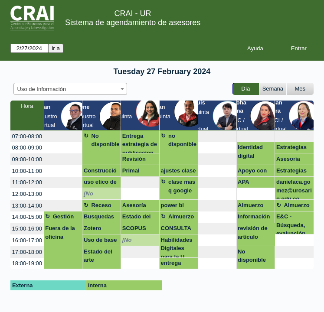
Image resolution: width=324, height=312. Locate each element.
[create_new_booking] (63, 136)
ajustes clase (178, 170)
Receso (101, 205)
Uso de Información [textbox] (41, 89)
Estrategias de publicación (292, 172)
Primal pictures (133, 172)
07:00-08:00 (27, 136)
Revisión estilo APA (136, 160)
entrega (171, 263)
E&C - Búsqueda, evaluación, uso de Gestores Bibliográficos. (293, 223)
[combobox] (70, 89)
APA (243, 182)
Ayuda (255, 48)
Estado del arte (136, 218)
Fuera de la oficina (60, 232)
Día (245, 88)
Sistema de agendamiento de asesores (132, 22)
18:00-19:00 (27, 263)
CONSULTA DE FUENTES (178, 229)
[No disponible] (99, 195)
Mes (300, 88)
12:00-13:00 (27, 194)
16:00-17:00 (27, 240)
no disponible (182, 140)
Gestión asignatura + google (67, 218)
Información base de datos (254, 218)
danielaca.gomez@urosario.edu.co (294, 189)
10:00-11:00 (27, 171)
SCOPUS (134, 228)
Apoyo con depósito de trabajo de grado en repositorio (253, 172)
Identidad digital (250, 151)
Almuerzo (250, 205)
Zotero (92, 228)
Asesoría (288, 159)
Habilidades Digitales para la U (177, 247)
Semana (272, 88)
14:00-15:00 (27, 217)
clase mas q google (181, 186)
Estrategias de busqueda (293, 148)
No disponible (105, 140)
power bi (172, 205)
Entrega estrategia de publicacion (139, 143)
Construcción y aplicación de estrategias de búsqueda (101, 172)
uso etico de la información (100, 183)
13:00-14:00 (27, 205)
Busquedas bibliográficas (100, 218)
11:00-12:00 (27, 182)
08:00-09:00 (27, 147)
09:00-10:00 (27, 159)
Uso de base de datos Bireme (100, 241)
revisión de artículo (253, 232)
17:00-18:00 (27, 252)
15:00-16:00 (27, 228)
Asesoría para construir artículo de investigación (138, 206)
